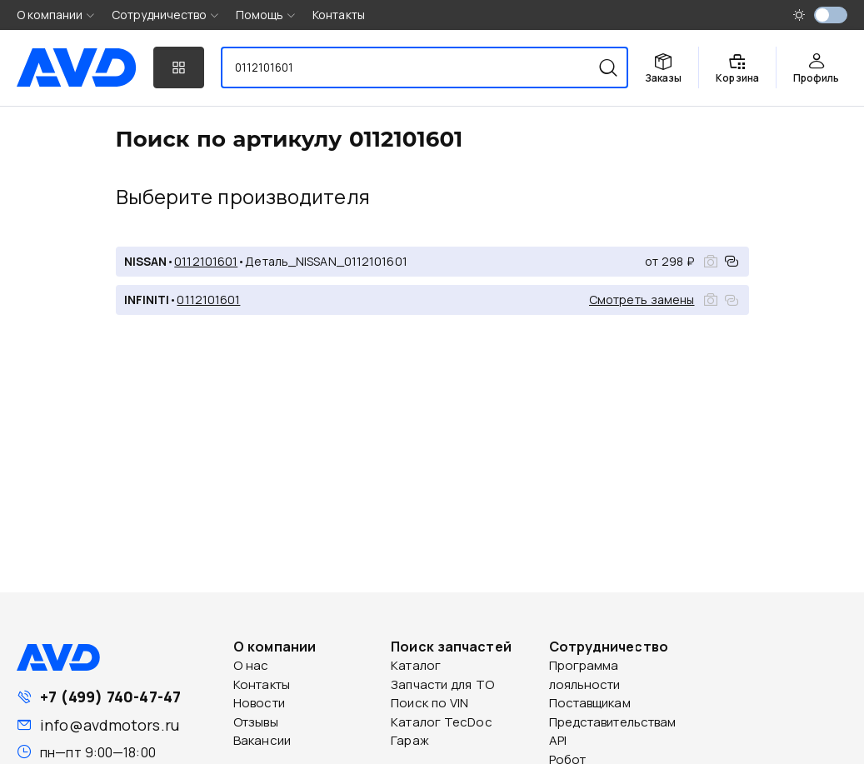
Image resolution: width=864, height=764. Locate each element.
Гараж (410, 740)
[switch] (830, 15)
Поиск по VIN (429, 703)
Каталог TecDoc (441, 722)
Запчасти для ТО (442, 684)
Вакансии (262, 740)
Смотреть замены (642, 299)
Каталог (416, 665)
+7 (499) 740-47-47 (110, 697)
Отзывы (255, 722)
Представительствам (613, 722)
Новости (259, 703)
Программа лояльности (585, 675)
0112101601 (205, 261)
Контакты (338, 14)
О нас (251, 665)
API (558, 740)
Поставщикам (590, 703)
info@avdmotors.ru (109, 725)
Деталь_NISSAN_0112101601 (326, 261)
